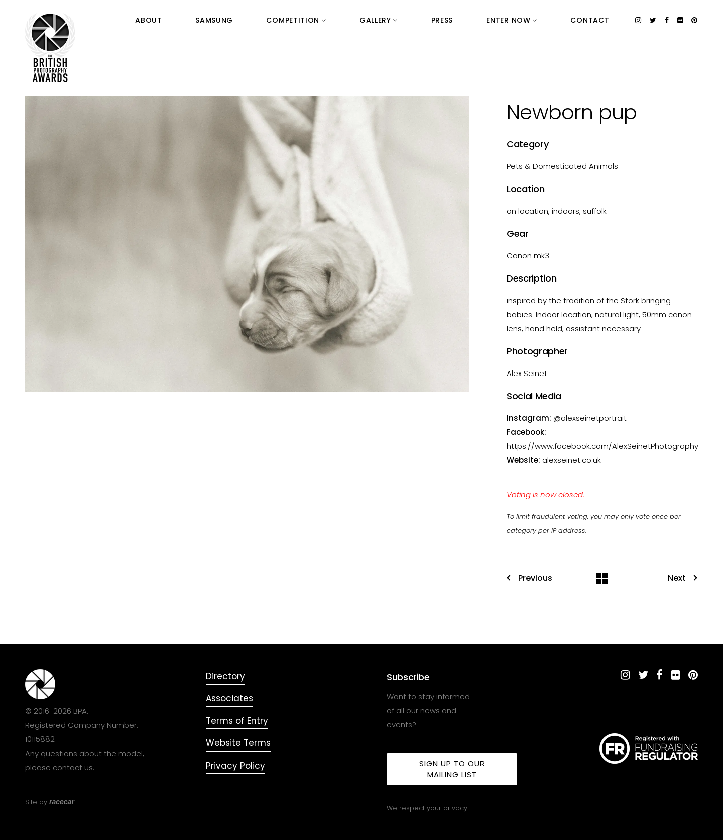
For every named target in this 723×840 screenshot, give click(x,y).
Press (498, 20)
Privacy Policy (235, 766)
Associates (229, 698)
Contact (601, 20)
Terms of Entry (237, 721)
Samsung (336, 20)
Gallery (456, 20)
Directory (225, 676)
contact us (73, 767)
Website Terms (238, 743)
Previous (529, 578)
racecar (61, 802)
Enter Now (545, 20)
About (293, 20)
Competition (396, 20)
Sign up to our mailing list (452, 769)
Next (682, 578)
